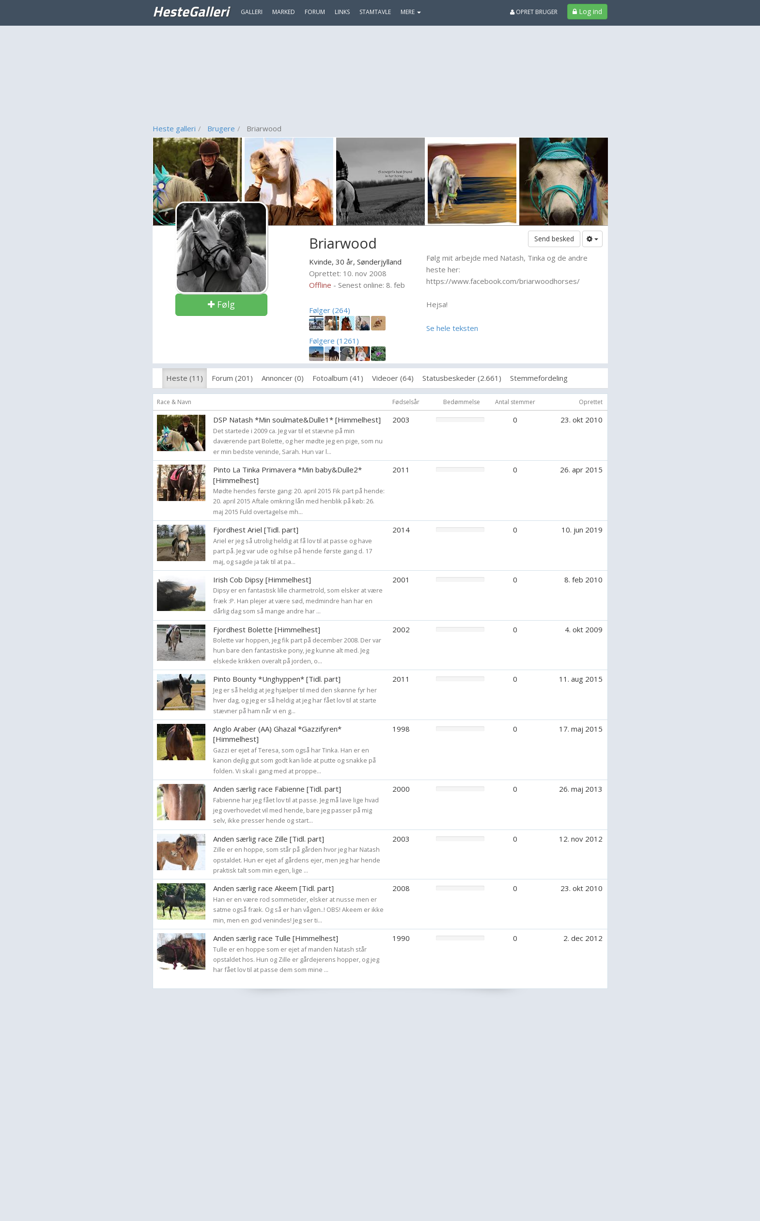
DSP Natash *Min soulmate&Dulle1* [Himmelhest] (297, 419)
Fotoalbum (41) (337, 378)
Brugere (221, 128)
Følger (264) (329, 310)
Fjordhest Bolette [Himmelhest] (266, 629)
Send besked (554, 238)
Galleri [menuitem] (252, 12)
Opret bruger (534, 12)
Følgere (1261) (334, 340)
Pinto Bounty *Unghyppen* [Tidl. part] (277, 679)
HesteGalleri (191, 11)
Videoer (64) (393, 378)
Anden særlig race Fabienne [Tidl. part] (277, 789)
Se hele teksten (452, 328)
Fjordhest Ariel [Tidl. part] (255, 529)
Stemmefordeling (539, 378)
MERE (411, 12)
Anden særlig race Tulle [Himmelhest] (275, 938)
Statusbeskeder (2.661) (461, 378)
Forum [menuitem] (315, 12)
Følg (221, 304)
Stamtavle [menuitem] (375, 12)
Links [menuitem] (342, 12)
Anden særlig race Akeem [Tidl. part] (273, 888)
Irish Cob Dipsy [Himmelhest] (262, 579)
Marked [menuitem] (283, 12)
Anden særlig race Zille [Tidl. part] (268, 839)
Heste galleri (174, 128)
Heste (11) (184, 378)
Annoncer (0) (283, 378)
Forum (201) (232, 378)
